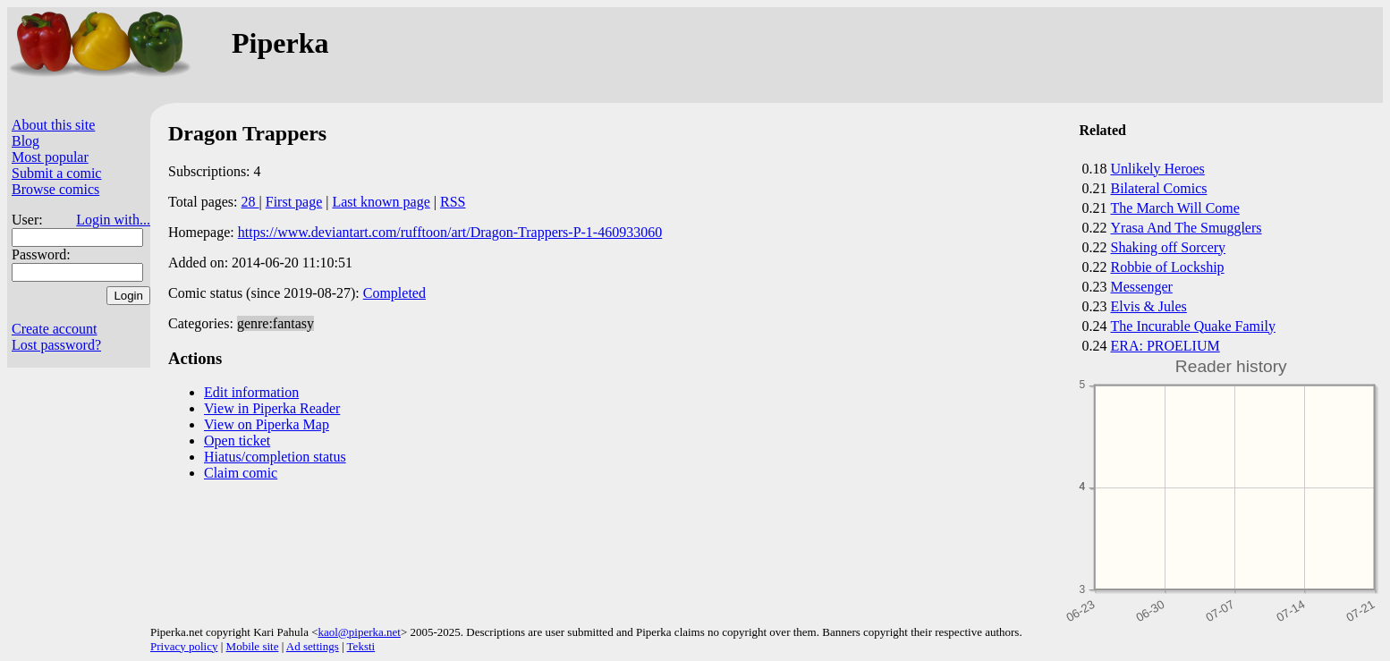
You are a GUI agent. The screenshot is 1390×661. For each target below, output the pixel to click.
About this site (53, 124)
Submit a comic (56, 173)
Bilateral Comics (1159, 188)
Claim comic (240, 472)
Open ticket (237, 440)
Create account (54, 328)
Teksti (361, 646)
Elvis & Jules (1149, 306)
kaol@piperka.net (359, 632)
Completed (394, 293)
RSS (452, 201)
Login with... (113, 219)
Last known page (380, 201)
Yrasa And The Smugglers (1186, 227)
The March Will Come (1175, 208)
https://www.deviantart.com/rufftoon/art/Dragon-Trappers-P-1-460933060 (450, 232)
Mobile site (252, 646)
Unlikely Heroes (1158, 168)
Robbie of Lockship (1168, 267)
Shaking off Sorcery (1168, 247)
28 (250, 201)
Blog (25, 140)
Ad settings (312, 646)
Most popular (50, 157)
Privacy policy (183, 646)
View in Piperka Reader (272, 408)
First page (294, 201)
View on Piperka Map (266, 424)
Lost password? (56, 344)
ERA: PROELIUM (1165, 345)
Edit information (251, 392)
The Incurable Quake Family (1193, 326)
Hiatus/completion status (275, 456)
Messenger (1142, 286)
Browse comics (55, 189)
